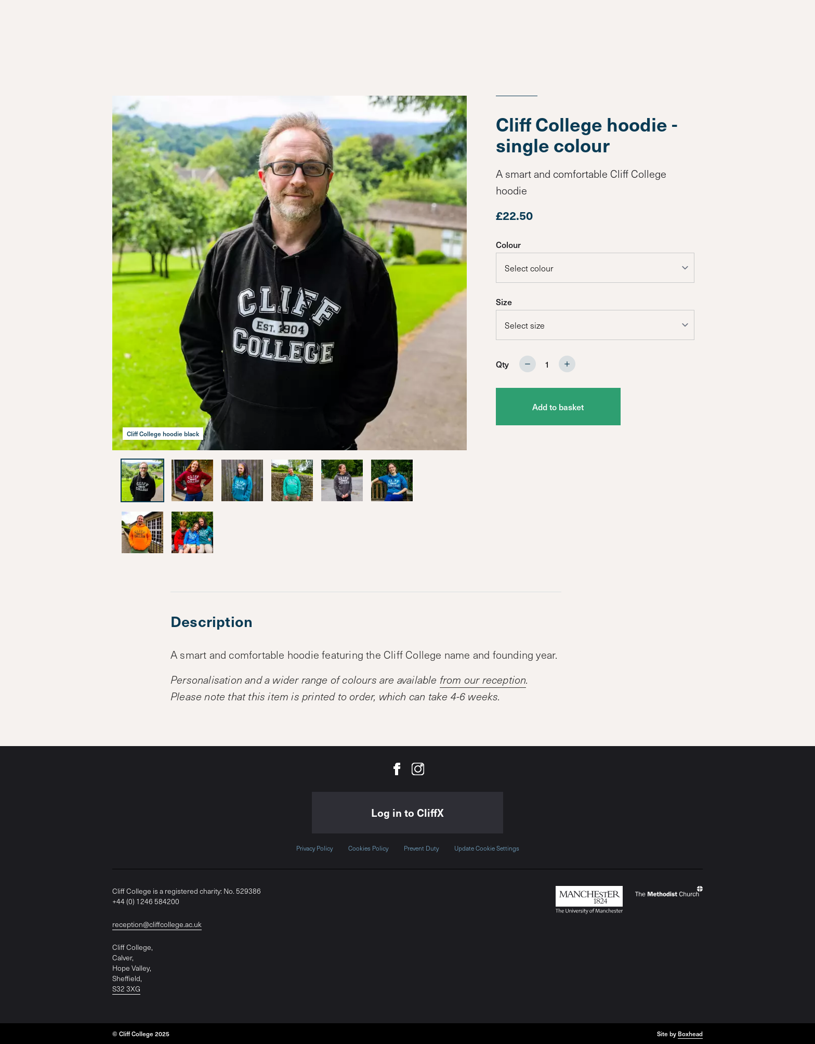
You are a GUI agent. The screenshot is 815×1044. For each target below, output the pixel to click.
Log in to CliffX (407, 812)
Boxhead (690, 1033)
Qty (502, 364)
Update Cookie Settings (486, 848)
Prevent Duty (421, 848)
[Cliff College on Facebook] (397, 769)
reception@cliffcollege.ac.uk (157, 924)
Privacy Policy (314, 848)
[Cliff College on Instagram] (418, 769)
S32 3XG (126, 988)
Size (504, 301)
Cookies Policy (368, 848)
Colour (508, 244)
